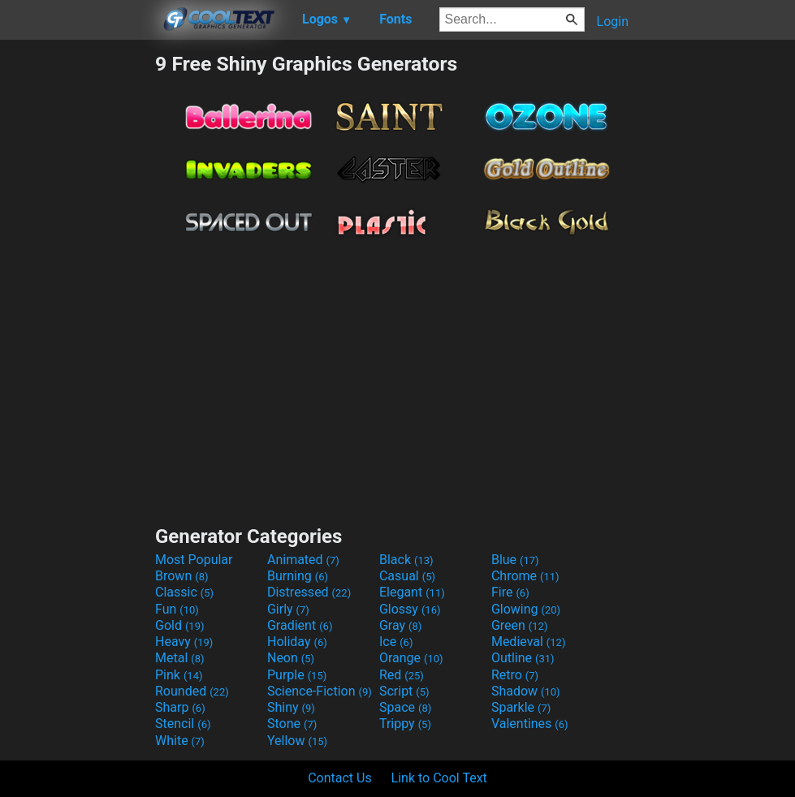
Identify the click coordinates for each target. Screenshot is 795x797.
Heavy (184, 641)
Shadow (525, 691)
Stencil (182, 723)
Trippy (405, 723)
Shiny (291, 707)
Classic (184, 592)
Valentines (529, 723)
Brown (181, 576)
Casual (407, 576)
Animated (303, 559)
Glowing (525, 609)
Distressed (309, 592)
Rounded (192, 691)
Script (404, 691)
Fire (510, 592)
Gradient (299, 625)
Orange (411, 658)
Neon (290, 658)
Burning (297, 576)
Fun (177, 609)
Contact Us (340, 778)
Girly (288, 609)
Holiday (297, 641)
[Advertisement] (77, 295)
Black (406, 559)
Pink (179, 675)
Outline (523, 658)
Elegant (412, 592)
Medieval (528, 641)
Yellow (297, 740)
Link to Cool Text (439, 778)
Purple (296, 675)
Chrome (525, 576)
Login (613, 21)
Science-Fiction (319, 691)
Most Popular (194, 559)
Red (401, 675)
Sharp (180, 707)
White (180, 740)
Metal (180, 658)
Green (519, 625)
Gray (400, 625)
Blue (515, 559)
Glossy (410, 609)
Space (405, 707)
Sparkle (521, 707)
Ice (396, 641)
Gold (180, 625)
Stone (292, 723)
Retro (514, 675)
